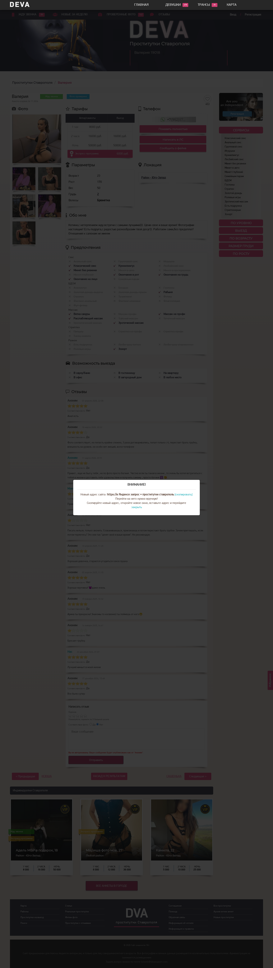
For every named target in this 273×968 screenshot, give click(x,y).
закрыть (136, 507)
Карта (232, 5)
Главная (141, 5)
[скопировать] (183, 494)
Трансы (204, 5)
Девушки (173, 5)
